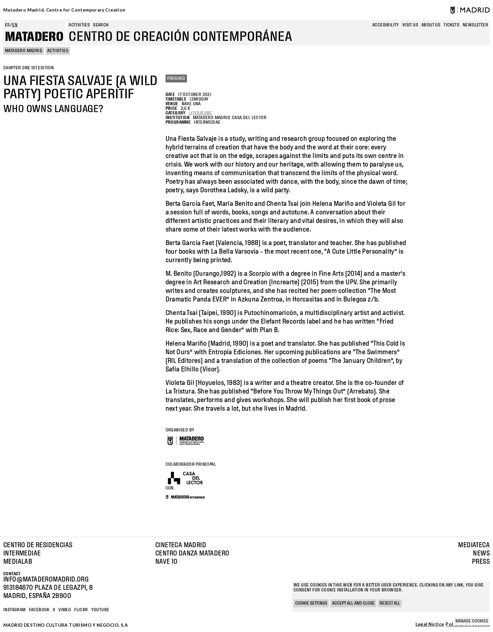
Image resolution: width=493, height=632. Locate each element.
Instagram (14, 610)
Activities (79, 25)
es (7, 25)
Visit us (410, 25)
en (14, 25)
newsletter (475, 25)
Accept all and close (353, 603)
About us (430, 25)
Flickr (81, 610)
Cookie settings (311, 603)
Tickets (451, 25)
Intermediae (22, 553)
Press (481, 561)
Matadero (34, 37)
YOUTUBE (100, 610)
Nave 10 (166, 561)
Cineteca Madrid (180, 545)
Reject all (390, 603)
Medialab (17, 561)
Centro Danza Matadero (192, 553)
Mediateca (474, 545)
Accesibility (385, 25)
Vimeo (64, 610)
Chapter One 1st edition (28, 68)
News (481, 553)
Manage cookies (471, 621)
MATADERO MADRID (23, 50)
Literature (200, 113)
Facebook (39, 610)
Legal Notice (430, 624)
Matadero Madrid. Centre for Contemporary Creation (64, 10)
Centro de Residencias (37, 545)
